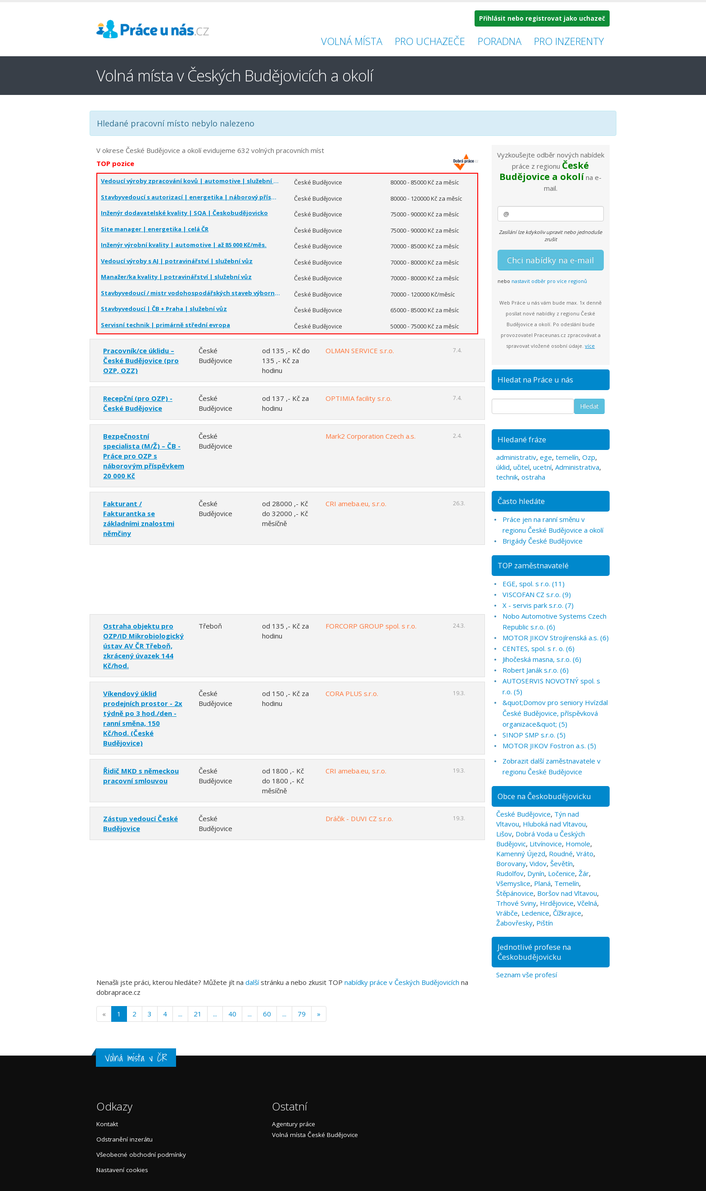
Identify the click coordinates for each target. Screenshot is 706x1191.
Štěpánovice (515, 893)
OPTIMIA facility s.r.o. (359, 398)
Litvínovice (546, 843)
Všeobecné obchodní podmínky (141, 1155)
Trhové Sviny (516, 903)
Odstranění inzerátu (124, 1139)
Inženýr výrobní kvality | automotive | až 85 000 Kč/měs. (184, 244)
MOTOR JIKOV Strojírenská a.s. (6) (555, 637)
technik (507, 476)
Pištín (544, 922)
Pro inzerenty (569, 41)
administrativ (516, 457)
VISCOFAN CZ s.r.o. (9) (536, 594)
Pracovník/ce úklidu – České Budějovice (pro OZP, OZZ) (141, 360)
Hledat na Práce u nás (535, 379)
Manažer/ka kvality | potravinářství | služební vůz (176, 276)
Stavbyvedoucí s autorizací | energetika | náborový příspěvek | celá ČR (191, 197)
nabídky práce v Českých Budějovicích (401, 982)
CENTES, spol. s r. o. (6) (538, 648)
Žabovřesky (514, 922)
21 (198, 1013)
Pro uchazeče (430, 41)
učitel (521, 467)
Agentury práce (293, 1124)
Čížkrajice (567, 912)
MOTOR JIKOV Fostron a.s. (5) (549, 745)
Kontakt (107, 1124)
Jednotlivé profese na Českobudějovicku (534, 952)
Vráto (584, 853)
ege (546, 457)
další (252, 982)
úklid (503, 467)
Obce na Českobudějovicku (544, 796)
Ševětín (561, 863)
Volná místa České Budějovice (315, 1135)
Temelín (566, 883)
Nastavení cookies (122, 1170)
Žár (584, 873)
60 (267, 1013)
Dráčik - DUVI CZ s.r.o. (359, 818)
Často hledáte (521, 501)
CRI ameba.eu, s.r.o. (356, 503)
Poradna (499, 41)
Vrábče (507, 912)
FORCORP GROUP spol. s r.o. (371, 625)
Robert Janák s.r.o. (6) (535, 669)
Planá (542, 883)
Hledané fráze (522, 439)
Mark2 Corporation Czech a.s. (371, 435)
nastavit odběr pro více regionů (549, 281)
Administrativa (577, 467)
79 (302, 1013)
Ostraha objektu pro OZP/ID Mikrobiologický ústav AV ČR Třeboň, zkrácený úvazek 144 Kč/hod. (143, 645)
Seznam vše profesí (526, 974)
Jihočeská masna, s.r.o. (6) (541, 659)
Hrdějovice (557, 903)
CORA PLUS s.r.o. (352, 693)
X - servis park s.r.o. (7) (538, 605)
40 (232, 1013)
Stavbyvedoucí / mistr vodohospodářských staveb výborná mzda (191, 293)
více (590, 345)
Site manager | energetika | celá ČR (154, 229)
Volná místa (351, 41)
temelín (567, 457)
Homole (578, 843)
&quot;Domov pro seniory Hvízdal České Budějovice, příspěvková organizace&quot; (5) (555, 713)
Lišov (504, 833)
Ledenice (535, 912)
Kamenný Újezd (520, 853)
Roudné (561, 853)
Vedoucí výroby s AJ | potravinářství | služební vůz (177, 261)
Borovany (511, 863)
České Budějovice (523, 813)
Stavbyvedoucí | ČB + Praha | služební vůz (164, 308)
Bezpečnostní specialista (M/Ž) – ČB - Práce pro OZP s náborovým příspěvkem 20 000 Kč (143, 455)
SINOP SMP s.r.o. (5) (534, 734)
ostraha (533, 476)
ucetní (542, 467)
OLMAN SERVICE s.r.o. (360, 350)
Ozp (588, 457)
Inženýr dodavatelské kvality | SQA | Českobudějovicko (184, 212)
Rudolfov (510, 873)
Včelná (587, 903)
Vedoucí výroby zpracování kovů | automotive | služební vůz (191, 180)
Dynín (535, 873)
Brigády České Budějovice (542, 540)
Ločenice (561, 873)
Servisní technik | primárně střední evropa (165, 324)
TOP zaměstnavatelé (533, 565)
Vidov (538, 863)
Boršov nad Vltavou (567, 893)
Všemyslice (513, 883)
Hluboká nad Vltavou (554, 823)
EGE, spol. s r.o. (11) (533, 583)
